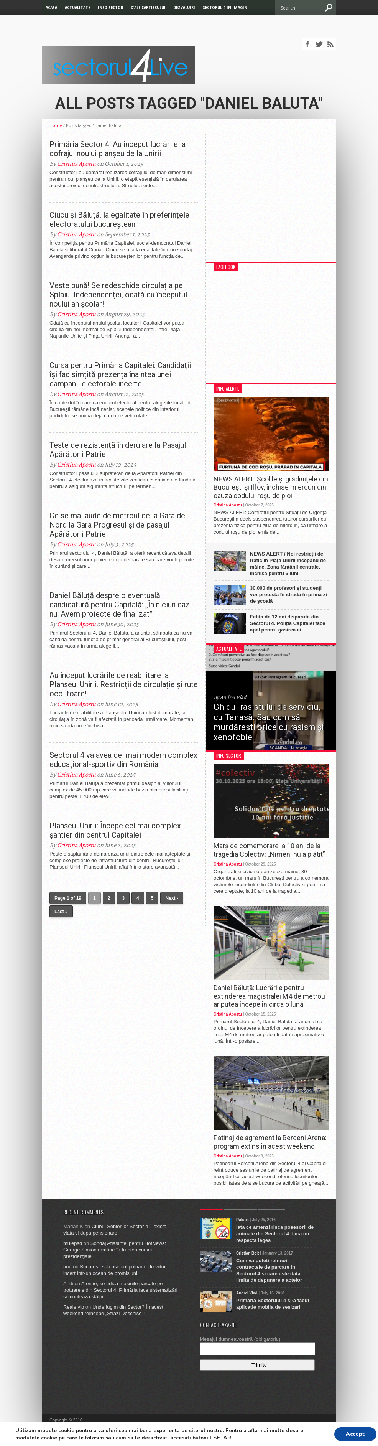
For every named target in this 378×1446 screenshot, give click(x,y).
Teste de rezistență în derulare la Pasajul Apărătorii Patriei (117, 449)
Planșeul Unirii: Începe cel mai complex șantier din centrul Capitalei (115, 830)
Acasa (51, 7)
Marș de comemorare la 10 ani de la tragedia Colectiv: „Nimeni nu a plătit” (269, 850)
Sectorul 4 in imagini (226, 7)
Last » (61, 911)
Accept (355, 1434)
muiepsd (72, 1243)
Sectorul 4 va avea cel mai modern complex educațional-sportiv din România (123, 759)
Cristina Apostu (76, 164)
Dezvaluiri (184, 7)
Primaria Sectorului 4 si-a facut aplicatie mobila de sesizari (272, 1304)
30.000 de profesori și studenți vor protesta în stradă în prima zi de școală (288, 594)
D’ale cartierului (148, 7)
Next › (171, 898)
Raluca (242, 1220)
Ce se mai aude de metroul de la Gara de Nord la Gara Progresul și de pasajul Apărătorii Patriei (117, 525)
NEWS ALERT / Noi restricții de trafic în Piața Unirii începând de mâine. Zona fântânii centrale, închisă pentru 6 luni (288, 563)
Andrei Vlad (247, 1293)
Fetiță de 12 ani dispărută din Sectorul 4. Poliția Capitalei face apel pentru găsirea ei (287, 623)
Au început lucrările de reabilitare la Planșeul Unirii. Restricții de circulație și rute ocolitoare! (123, 684)
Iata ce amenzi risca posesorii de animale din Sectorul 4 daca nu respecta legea (275, 1233)
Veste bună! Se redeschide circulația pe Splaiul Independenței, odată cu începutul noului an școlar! (118, 294)
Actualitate (77, 7)
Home (55, 125)
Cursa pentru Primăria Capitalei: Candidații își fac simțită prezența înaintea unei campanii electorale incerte (120, 374)
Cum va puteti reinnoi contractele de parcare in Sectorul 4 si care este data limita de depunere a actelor (269, 1270)
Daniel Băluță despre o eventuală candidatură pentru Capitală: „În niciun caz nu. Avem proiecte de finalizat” (119, 604)
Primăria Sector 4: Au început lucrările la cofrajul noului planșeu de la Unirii (117, 149)
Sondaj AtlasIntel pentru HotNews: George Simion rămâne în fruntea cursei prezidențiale (114, 1249)
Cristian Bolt (247, 1253)
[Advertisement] (271, 201)
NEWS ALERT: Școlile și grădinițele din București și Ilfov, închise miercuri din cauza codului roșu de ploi (271, 487)
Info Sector (110, 7)
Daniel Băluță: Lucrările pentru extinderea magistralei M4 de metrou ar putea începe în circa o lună (269, 996)
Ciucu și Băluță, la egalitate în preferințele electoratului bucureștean (119, 219)
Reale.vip (73, 1307)
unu (67, 1267)
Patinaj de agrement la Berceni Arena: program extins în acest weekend (270, 1142)
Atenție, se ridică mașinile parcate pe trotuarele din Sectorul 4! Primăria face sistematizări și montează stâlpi (120, 1290)
